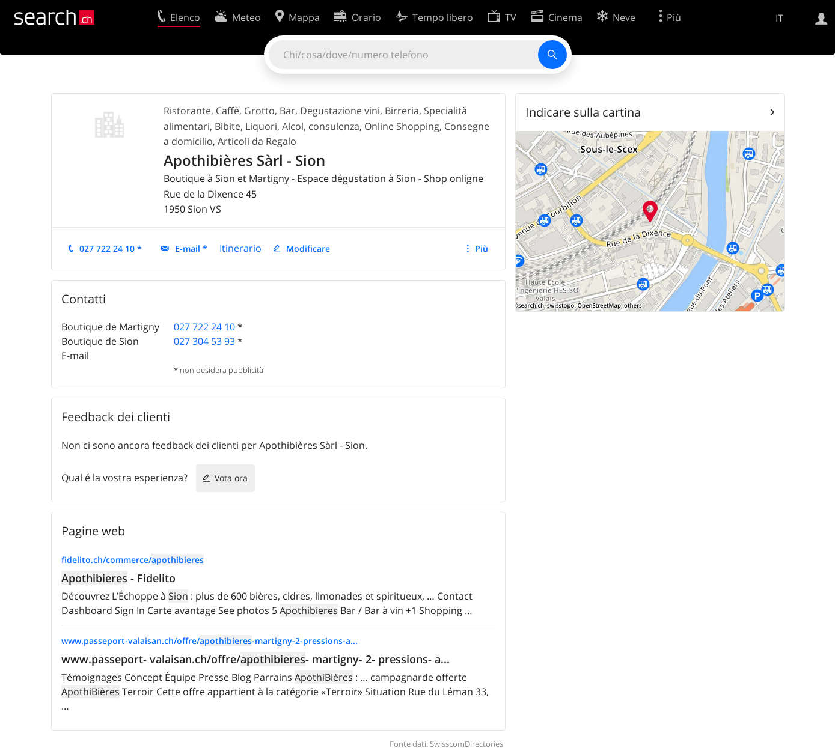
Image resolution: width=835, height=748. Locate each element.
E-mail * (191, 248)
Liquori (261, 126)
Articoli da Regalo (257, 141)
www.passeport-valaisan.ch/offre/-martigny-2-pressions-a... (209, 640)
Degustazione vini (340, 110)
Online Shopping (401, 126)
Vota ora (231, 478)
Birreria (402, 110)
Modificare (308, 248)
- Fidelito (118, 578)
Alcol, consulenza (320, 126)
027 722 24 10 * (110, 248)
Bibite (227, 126)
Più (481, 248)
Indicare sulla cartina (583, 112)
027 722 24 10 (204, 326)
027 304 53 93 (204, 341)
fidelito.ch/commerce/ (132, 559)
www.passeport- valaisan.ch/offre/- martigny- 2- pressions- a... (255, 659)
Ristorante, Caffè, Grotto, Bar (229, 110)
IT (779, 18)
